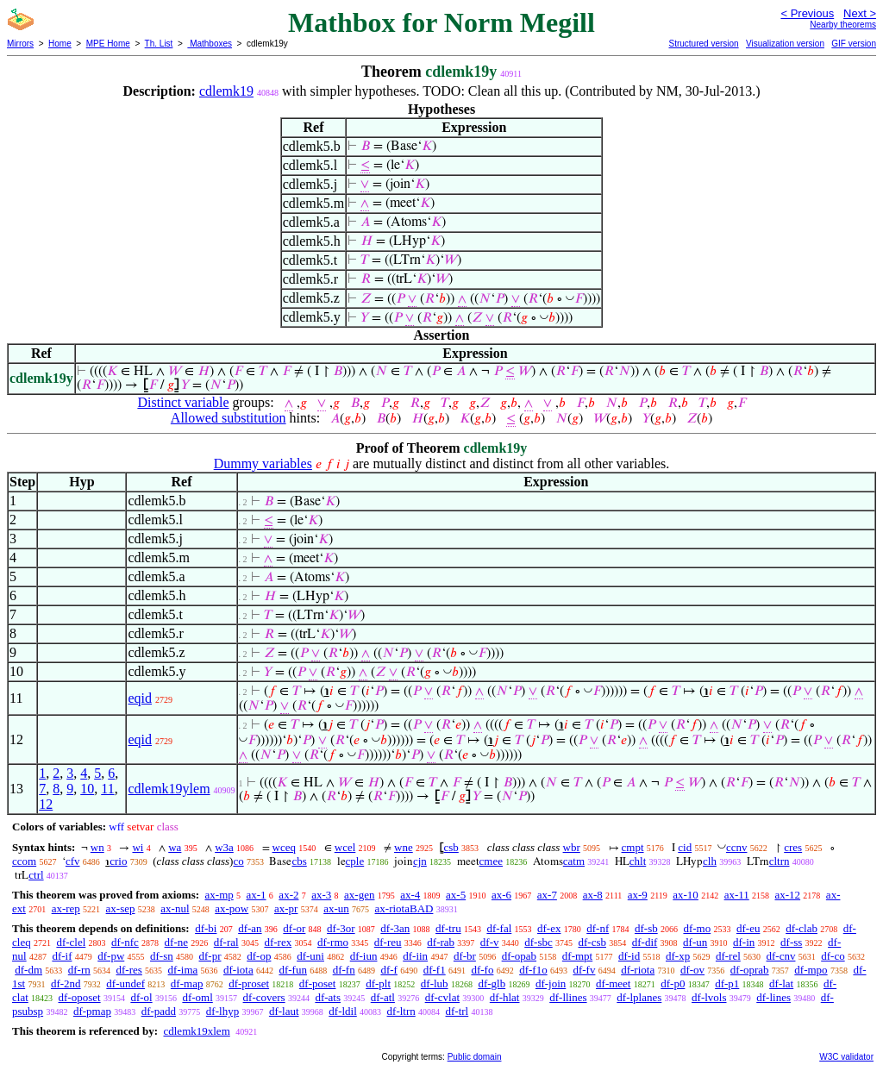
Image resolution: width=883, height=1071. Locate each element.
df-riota (637, 969)
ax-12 (788, 894)
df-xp (678, 955)
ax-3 (321, 894)
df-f (389, 969)
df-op (259, 955)
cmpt (633, 847)
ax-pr (285, 908)
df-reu (388, 942)
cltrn (779, 861)
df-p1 (727, 983)
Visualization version (785, 43)
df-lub (434, 983)
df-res (129, 969)
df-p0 (673, 983)
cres (793, 847)
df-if (62, 955)
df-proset (249, 983)
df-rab (440, 942)
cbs (298, 861)
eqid (140, 698)
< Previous (807, 13)
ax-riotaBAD (404, 908)
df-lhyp (222, 1011)
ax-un (336, 908)
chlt (638, 861)
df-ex (548, 928)
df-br (465, 955)
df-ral (226, 942)
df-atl (383, 997)
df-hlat (505, 997)
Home (60, 43)
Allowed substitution (228, 417)
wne (403, 847)
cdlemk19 (226, 91)
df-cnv (781, 955)
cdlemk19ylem (169, 788)
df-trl (457, 1011)
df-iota (238, 969)
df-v (489, 942)
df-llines (567, 997)
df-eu (748, 928)
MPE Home (108, 43)
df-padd (158, 1011)
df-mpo (810, 969)
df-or (294, 928)
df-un (695, 942)
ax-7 (547, 894)
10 (87, 788)
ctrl (35, 874)
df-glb (491, 983)
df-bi (205, 928)
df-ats (328, 997)
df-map (187, 983)
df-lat (781, 983)
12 (46, 804)
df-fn (344, 969)
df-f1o (533, 969)
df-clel (70, 942)
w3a (224, 847)
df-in (744, 942)
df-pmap (92, 1011)
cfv (73, 861)
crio (118, 861)
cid (685, 847)
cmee (491, 861)
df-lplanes (639, 997)
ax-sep (120, 908)
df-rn (79, 969)
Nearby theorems (843, 24)
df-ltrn (401, 1011)
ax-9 (638, 894)
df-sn (161, 955)
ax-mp (219, 894)
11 (107, 788)
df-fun (293, 969)
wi (137, 847)
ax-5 (456, 894)
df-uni (310, 955)
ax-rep (66, 908)
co (238, 861)
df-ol (141, 997)
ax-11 (736, 894)
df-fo (482, 969)
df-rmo (332, 942)
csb (450, 847)
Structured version (703, 43)
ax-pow (231, 908)
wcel (345, 847)
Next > (859, 13)
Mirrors (20, 43)
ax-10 (685, 894)
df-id (629, 955)
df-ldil (343, 1011)
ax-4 (410, 894)
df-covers (264, 997)
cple (355, 861)
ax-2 (288, 894)
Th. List (159, 43)
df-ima (183, 969)
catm (574, 861)
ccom (24, 861)
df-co (832, 955)
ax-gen (359, 894)
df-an (249, 928)
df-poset (317, 983)
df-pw (110, 955)
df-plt (378, 983)
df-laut (284, 1011)
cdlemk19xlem (196, 1030)
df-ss (791, 942)
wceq (284, 847)
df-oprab (749, 969)
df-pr (210, 955)
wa (174, 847)
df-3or (341, 928)
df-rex (277, 942)
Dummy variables (263, 463)
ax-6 (501, 894)
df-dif (645, 942)
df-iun (364, 955)
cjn (420, 861)
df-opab (519, 955)
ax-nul (174, 908)
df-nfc (125, 942)
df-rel (728, 955)
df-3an (395, 928)
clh (710, 861)
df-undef (125, 983)
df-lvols (709, 997)
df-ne (176, 942)
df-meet (613, 983)
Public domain (475, 1057)
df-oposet (80, 997)
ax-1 (256, 894)
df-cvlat (442, 997)
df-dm (28, 969)
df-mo (697, 928)
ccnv (737, 847)
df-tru (448, 928)
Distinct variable (183, 402)
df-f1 (434, 969)
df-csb (592, 942)
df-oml (197, 997)
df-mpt (577, 955)
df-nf (597, 928)
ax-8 (593, 894)
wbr (571, 847)
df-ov (692, 969)
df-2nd (66, 983)
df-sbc (538, 942)
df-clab (801, 928)
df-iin (415, 955)
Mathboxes (209, 43)
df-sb (646, 928)
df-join (550, 983)
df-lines (773, 997)
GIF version (853, 43)
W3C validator (846, 1057)
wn (97, 847)
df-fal (498, 928)
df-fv (584, 969)
